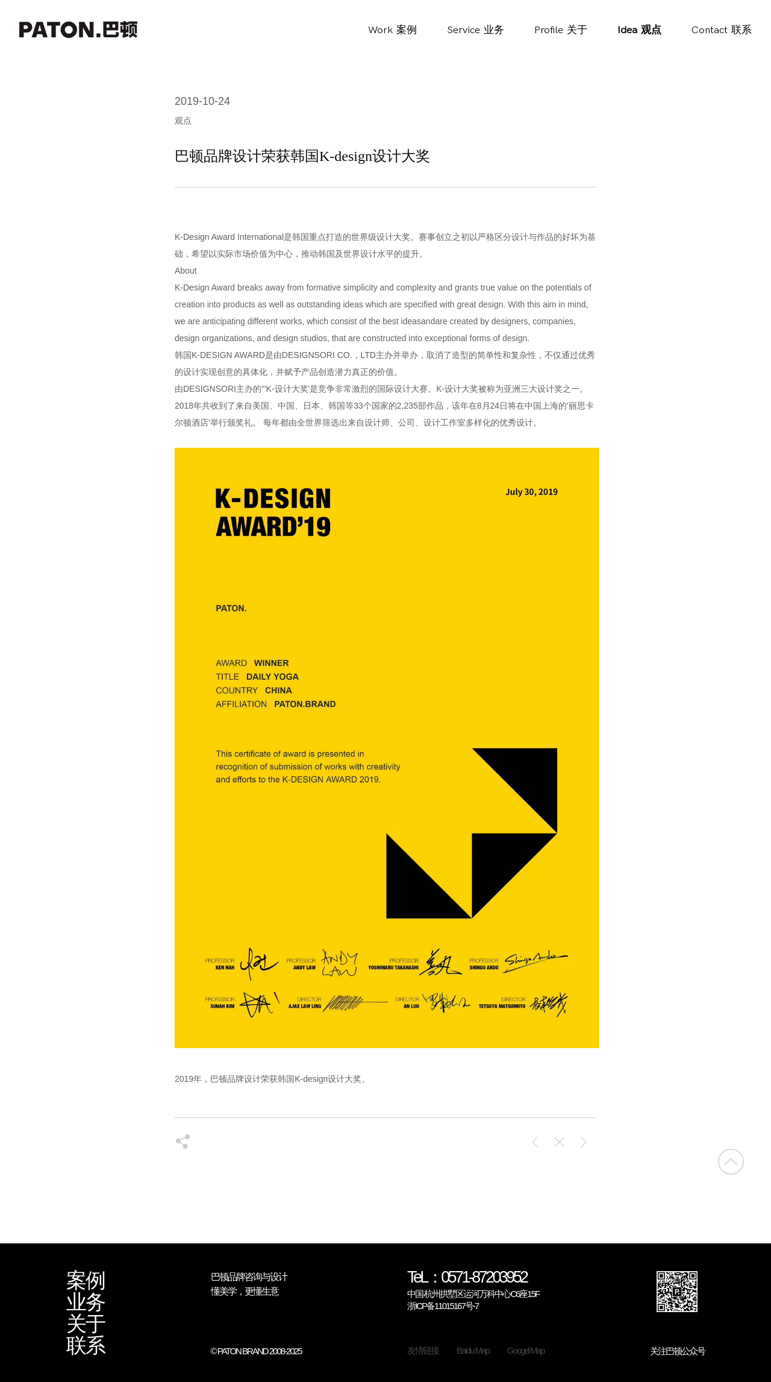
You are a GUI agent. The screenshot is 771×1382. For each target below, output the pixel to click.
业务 (85, 1302)
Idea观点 (639, 30)
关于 (85, 1324)
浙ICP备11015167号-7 (442, 1306)
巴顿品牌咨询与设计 (249, 1277)
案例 (85, 1281)
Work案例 (392, 30)
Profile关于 (560, 30)
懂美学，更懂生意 (244, 1291)
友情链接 (423, 1350)
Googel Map (526, 1350)
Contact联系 (721, 30)
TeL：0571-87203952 (467, 1278)
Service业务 (475, 30)
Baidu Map (473, 1350)
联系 (85, 1346)
